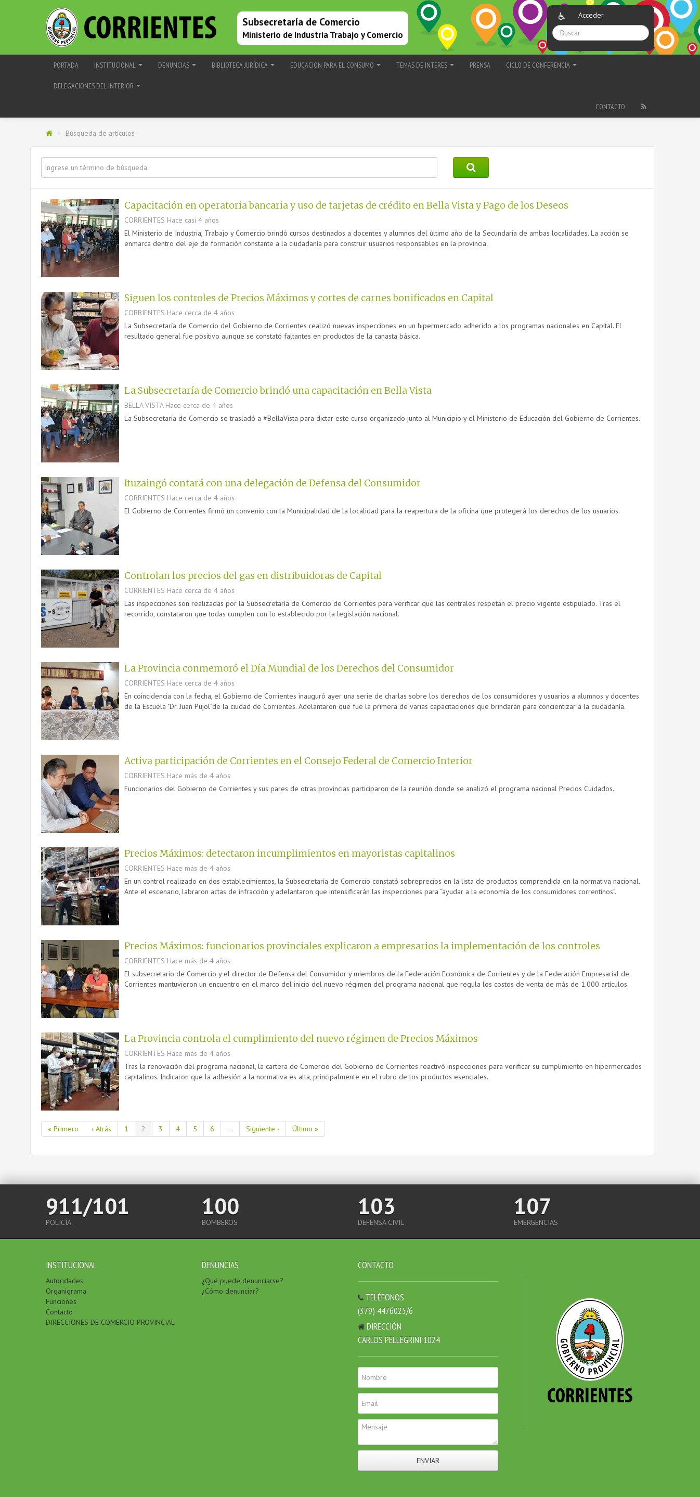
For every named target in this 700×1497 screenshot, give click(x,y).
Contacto (610, 106)
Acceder (591, 15)
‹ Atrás (101, 1128)
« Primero (63, 1128)
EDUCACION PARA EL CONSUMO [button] (335, 65)
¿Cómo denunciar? (230, 1291)
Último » (305, 1128)
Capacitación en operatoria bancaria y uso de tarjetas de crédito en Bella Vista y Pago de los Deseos (346, 205)
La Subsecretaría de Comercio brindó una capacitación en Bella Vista (278, 390)
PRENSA (480, 65)
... (230, 1128)
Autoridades (64, 1280)
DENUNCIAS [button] (177, 65)
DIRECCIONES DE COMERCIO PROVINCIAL (110, 1322)
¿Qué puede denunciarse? (242, 1280)
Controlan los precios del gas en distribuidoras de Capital (253, 576)
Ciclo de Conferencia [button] (541, 65)
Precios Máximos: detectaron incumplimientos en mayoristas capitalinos (289, 853)
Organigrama (66, 1291)
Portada (66, 65)
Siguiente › (262, 1128)
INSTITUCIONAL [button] (118, 65)
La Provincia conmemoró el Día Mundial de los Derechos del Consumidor (289, 668)
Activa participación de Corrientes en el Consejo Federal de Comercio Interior (298, 761)
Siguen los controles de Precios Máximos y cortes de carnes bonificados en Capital (309, 298)
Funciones (61, 1301)
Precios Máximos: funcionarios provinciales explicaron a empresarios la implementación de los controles (362, 946)
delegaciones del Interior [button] (97, 86)
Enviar (428, 1460)
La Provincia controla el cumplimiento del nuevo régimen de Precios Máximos (301, 1038)
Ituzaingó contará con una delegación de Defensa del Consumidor (272, 483)
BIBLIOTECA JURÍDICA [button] (243, 65)
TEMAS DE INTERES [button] (425, 65)
